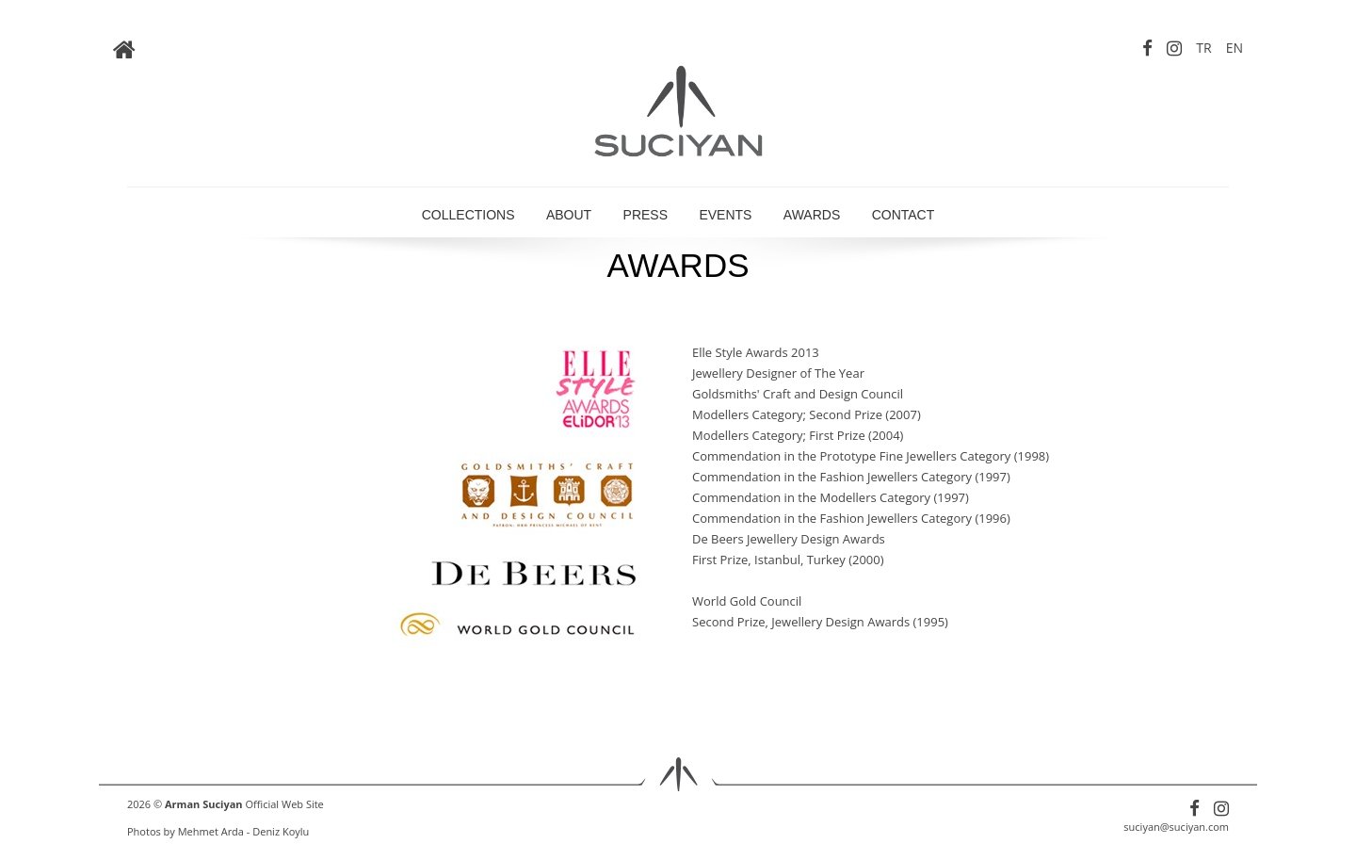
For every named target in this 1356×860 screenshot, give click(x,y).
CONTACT (903, 214)
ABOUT (568, 214)
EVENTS (725, 214)
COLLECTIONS (468, 214)
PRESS (645, 214)
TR (1203, 48)
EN (1234, 48)
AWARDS (811, 214)
